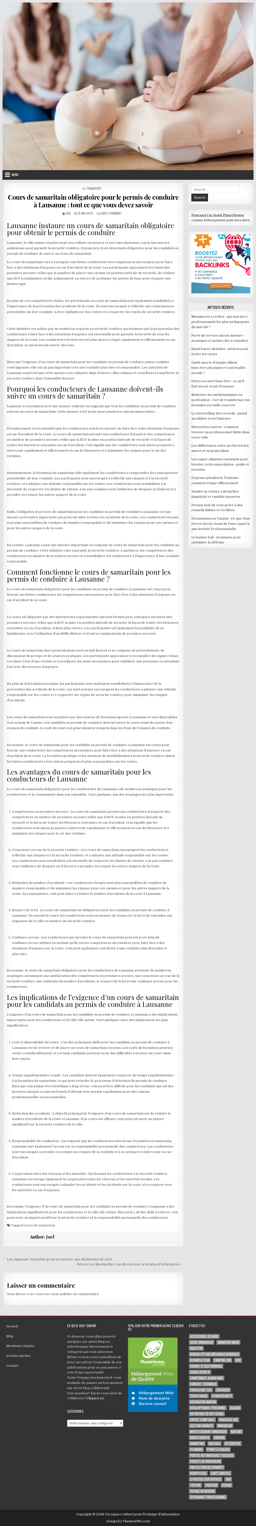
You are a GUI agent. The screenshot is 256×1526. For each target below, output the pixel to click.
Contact (12, 1366)
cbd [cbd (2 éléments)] (238, 1360)
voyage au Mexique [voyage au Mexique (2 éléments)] (202, 1491)
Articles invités (18, 1356)
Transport (94, 188)
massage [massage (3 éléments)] (214, 1443)
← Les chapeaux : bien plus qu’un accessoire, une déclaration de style (57, 1259)
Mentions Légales (20, 1346)
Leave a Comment (111, 213)
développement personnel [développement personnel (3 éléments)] (208, 1407)
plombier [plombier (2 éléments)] (196, 1449)
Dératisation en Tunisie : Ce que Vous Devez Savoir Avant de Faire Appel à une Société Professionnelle (220, 524)
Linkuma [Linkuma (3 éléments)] (219, 1437)
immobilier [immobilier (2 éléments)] (225, 1425)
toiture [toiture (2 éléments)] (195, 1485)
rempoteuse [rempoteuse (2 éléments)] (198, 1473)
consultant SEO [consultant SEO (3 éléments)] (201, 1390)
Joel (68, 213)
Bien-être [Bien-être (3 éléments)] (196, 1348)
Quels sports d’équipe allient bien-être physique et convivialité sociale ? (218, 368)
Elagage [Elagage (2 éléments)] (235, 1407)
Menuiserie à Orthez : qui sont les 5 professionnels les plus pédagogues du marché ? (220, 322)
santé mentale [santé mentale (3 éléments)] (220, 1473)
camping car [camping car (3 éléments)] (222, 1360)
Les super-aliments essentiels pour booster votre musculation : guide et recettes (220, 464)
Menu (15, 174)
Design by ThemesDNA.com (128, 1521)
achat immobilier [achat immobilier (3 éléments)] (201, 1342)
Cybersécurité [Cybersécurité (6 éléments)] (222, 1396)
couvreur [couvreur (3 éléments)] (223, 1390)
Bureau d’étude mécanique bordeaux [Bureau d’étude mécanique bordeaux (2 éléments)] (214, 1354)
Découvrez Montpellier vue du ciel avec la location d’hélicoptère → (130, 1264)
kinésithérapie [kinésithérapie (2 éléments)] (199, 1437)
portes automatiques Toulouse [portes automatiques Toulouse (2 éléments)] (211, 1455)
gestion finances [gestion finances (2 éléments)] (201, 1425)
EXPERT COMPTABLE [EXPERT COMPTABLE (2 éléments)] (202, 1419)
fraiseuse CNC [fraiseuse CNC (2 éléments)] (228, 1419)
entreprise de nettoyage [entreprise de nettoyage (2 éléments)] (207, 1413)
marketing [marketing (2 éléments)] (197, 1443)
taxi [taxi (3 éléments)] (228, 1479)
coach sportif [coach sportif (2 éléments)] (200, 1372)
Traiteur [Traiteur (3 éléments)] (211, 1485)
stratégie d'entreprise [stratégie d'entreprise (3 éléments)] (205, 1479)
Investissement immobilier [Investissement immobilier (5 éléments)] (208, 1431)
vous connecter (38, 1294)
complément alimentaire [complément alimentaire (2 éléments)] (206, 1378)
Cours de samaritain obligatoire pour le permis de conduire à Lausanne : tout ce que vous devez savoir (93, 201)
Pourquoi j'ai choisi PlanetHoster (217, 215)
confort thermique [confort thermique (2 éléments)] (203, 1384)
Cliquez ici (95, 1398)
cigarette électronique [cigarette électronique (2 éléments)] (206, 1366)
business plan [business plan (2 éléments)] (199, 1360)
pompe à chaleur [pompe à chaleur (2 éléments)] (218, 1449)
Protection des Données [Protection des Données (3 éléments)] (206, 1467)
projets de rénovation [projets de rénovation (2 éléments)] (205, 1461)
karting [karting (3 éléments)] (236, 1431)
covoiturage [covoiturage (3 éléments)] (198, 1396)
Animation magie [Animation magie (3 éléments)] (228, 1342)
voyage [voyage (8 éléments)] (226, 1485)
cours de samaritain (39, 1225)
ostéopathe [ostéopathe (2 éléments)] (232, 1443)
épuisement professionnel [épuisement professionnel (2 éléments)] (208, 1497)
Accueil (12, 1326)
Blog (9, 1336)
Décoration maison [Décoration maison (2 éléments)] (203, 1402)
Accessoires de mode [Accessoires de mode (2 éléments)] (204, 1336)
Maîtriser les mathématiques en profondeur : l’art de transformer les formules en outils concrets (220, 400)
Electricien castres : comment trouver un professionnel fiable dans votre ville (220, 432)
